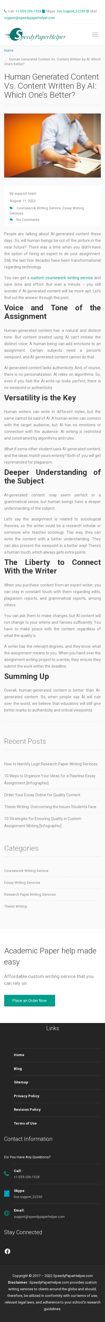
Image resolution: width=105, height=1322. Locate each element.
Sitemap (21, 1082)
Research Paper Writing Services (30, 894)
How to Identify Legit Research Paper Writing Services (51, 764)
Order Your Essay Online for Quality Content (42, 795)
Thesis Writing (15, 906)
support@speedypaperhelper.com (29, 18)
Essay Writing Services (22, 883)
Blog (18, 1069)
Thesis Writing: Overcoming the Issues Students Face (50, 807)
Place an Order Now (29, 1000)
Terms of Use (25, 1123)
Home (8, 50)
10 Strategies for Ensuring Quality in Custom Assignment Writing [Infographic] (42, 822)
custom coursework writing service (62, 278)
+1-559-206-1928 (28, 11)
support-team (25, 193)
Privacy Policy (26, 1096)
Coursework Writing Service (39, 208)
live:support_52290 (71, 11)
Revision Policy (27, 1109)
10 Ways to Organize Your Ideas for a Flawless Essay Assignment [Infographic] (50, 779)
